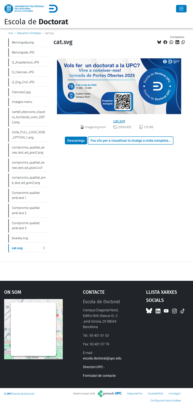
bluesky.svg (20, 238)
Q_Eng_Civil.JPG (23, 82)
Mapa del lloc (134, 393)
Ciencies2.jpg (21, 92)
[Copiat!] (183, 42)
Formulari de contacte (99, 376)
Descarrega (76, 140)
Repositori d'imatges (29, 33)
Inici (10, 33)
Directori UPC (93, 367)
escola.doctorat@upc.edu (102, 358)
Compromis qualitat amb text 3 (26, 225)
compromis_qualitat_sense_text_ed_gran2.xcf (28, 165)
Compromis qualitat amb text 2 (26, 210)
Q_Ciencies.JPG (23, 72)
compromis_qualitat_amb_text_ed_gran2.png (29, 180)
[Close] (181, 8)
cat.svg (119, 121)
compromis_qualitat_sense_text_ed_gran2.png (28, 150)
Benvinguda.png (23, 42)
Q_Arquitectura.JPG (25, 62)
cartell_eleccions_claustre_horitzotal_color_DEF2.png (28, 117)
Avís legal (173, 393)
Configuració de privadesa (165, 400)
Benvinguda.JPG (23, 52)
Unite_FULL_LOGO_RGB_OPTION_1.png (28, 134)
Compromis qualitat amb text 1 (26, 195)
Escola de (36, 21)
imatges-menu (22, 102)
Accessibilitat (155, 393)
